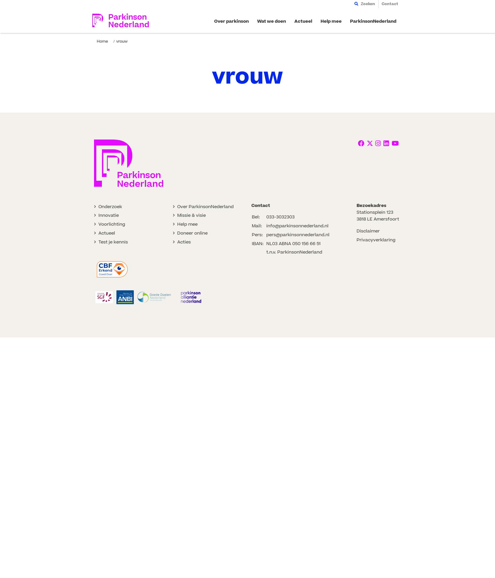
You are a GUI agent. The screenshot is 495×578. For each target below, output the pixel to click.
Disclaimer (368, 231)
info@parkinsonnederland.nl (297, 226)
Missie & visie (191, 215)
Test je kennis (113, 242)
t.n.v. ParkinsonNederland (294, 252)
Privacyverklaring (376, 240)
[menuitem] (364, 4)
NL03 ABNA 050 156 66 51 (293, 244)
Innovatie (108, 215)
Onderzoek (110, 207)
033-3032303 (280, 217)
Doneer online (192, 233)
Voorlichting (111, 224)
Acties (184, 242)
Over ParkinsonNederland (205, 207)
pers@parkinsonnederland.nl (297, 235)
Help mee (187, 224)
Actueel (106, 233)
